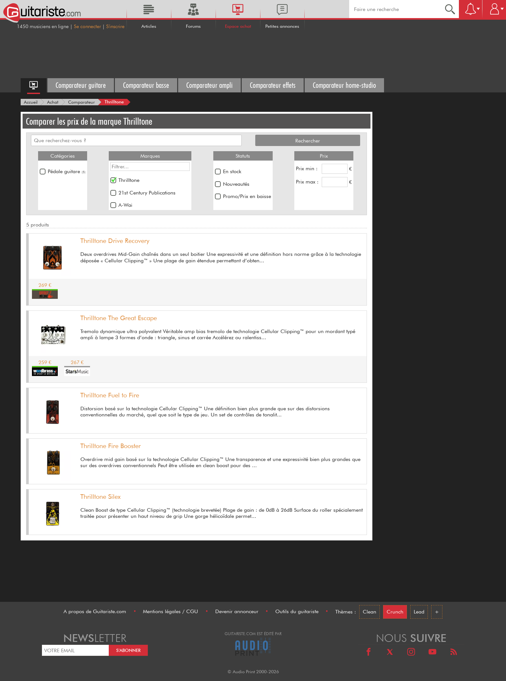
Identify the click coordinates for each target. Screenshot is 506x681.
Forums (193, 26)
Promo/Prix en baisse (247, 196)
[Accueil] (31, 102)
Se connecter (87, 26)
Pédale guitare (67, 171)
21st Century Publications (147, 193)
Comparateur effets (273, 85)
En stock (232, 171)
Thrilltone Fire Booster (110, 446)
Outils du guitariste (297, 611)
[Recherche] (450, 9)
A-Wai (125, 205)
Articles (148, 26)
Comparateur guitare (81, 85)
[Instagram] (411, 652)
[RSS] (453, 652)
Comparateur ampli (209, 85)
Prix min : (307, 168)
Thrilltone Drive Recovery (114, 241)
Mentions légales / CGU (170, 611)
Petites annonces (282, 26)
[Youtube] (432, 652)
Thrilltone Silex (100, 496)
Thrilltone (128, 180)
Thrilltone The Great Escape (118, 318)
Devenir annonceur (236, 611)
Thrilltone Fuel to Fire (109, 395)
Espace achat (238, 26)
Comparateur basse (146, 85)
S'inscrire (115, 26)
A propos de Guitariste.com (95, 611)
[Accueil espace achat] (33, 85)
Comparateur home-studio (344, 85)
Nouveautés (236, 184)
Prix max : (307, 182)
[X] (389, 652)
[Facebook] (368, 652)
